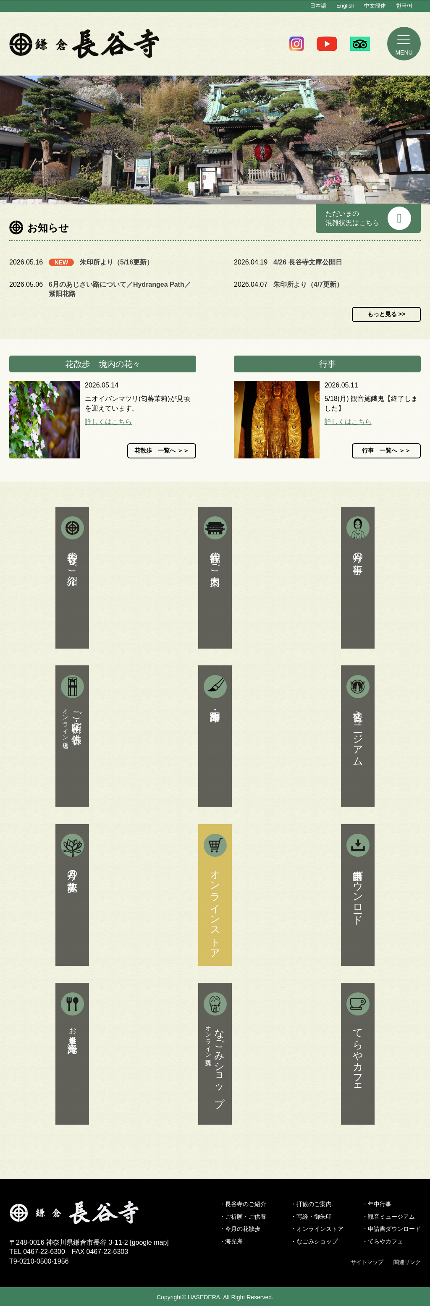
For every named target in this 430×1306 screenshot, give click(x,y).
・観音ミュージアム (388, 1216)
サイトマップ (367, 1262)
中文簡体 (375, 6)
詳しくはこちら (108, 421)
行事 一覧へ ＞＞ (386, 450)
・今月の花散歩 (239, 1228)
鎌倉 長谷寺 (84, 44)
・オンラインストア (317, 1228)
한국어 (404, 6)
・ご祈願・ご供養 (242, 1216)
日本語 (318, 6)
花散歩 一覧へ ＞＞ (161, 450)
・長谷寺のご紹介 (242, 1204)
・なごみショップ (314, 1241)
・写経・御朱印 (311, 1216)
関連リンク (407, 1262)
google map (149, 1242)
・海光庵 (231, 1241)
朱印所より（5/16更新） (116, 262)
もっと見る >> (386, 314)
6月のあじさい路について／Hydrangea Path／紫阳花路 (120, 289)
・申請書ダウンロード (391, 1228)
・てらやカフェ (382, 1241)
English (345, 6)
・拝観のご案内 (311, 1204)
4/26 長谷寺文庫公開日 (307, 262)
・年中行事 (376, 1204)
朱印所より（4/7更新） (308, 284)
